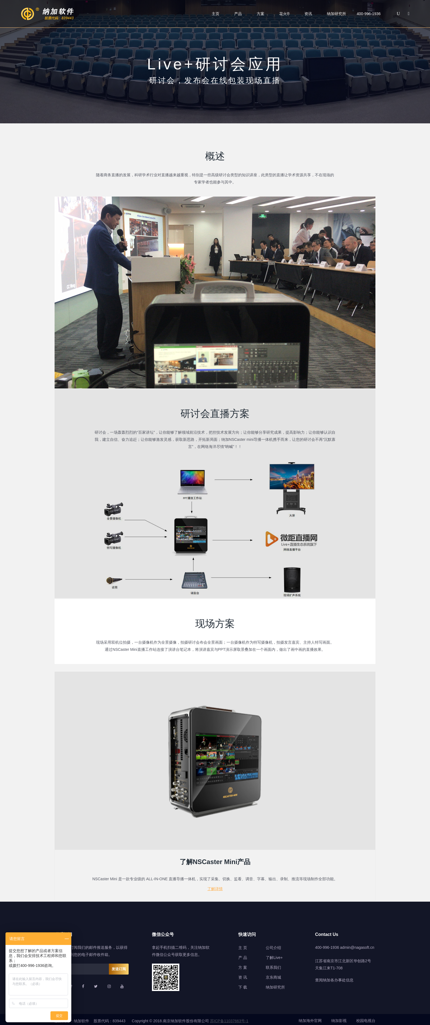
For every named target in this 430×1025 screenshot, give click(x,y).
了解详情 (215, 887)
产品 (238, 14)
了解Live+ (274, 955)
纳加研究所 (336, 14)
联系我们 (273, 964)
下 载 (242, 984)
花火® (284, 14)
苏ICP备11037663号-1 (229, 1018)
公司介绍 (273, 945)
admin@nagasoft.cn (357, 944)
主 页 (242, 945)
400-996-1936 (327, 944)
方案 (260, 14)
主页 (215, 14)
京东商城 (273, 974)
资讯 (308, 14)
